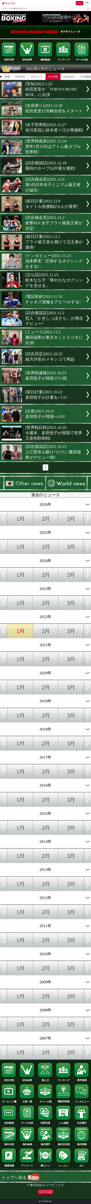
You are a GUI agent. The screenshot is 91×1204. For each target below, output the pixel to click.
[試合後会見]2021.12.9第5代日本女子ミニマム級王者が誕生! (52, 184)
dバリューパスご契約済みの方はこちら (15, 8)
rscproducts (68, 76)
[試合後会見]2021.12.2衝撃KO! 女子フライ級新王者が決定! (54, 223)
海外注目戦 (63, 1143)
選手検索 (82, 1078)
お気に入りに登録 (45, 1192)
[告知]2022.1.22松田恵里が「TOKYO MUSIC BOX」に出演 (51, 89)
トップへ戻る (21, 1177)
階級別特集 (63, 1100)
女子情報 (53, 76)
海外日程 (9, 1143)
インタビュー (82, 1100)
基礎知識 (9, 1164)
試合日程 (9, 58)
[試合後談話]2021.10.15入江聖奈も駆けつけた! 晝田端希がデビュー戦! (53, 452)
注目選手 (82, 1121)
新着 (7, 76)
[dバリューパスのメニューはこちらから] (87, 3)
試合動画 (9, 1121)
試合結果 (27, 58)
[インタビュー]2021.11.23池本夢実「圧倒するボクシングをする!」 (54, 261)
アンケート (27, 1164)
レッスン (63, 1164)
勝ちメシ (45, 1164)
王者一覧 (27, 1100)
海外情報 (82, 1143)
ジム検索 (63, 1121)
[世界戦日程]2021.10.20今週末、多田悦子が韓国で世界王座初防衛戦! (53, 432)
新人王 (45, 1078)
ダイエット (37, 76)
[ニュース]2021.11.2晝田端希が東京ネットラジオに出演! (54, 337)
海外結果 (27, 1143)
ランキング (63, 58)
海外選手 (45, 1143)
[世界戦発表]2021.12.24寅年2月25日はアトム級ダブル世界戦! (53, 146)
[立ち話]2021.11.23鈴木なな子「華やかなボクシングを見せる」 (54, 280)
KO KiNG (20, 76)
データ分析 (82, 58)
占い (82, 1164)
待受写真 (45, 1121)
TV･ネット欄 (9, 1100)
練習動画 (45, 58)
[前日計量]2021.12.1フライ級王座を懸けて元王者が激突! (54, 242)
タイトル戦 (45, 1100)
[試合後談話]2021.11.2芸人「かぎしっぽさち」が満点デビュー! (54, 318)
